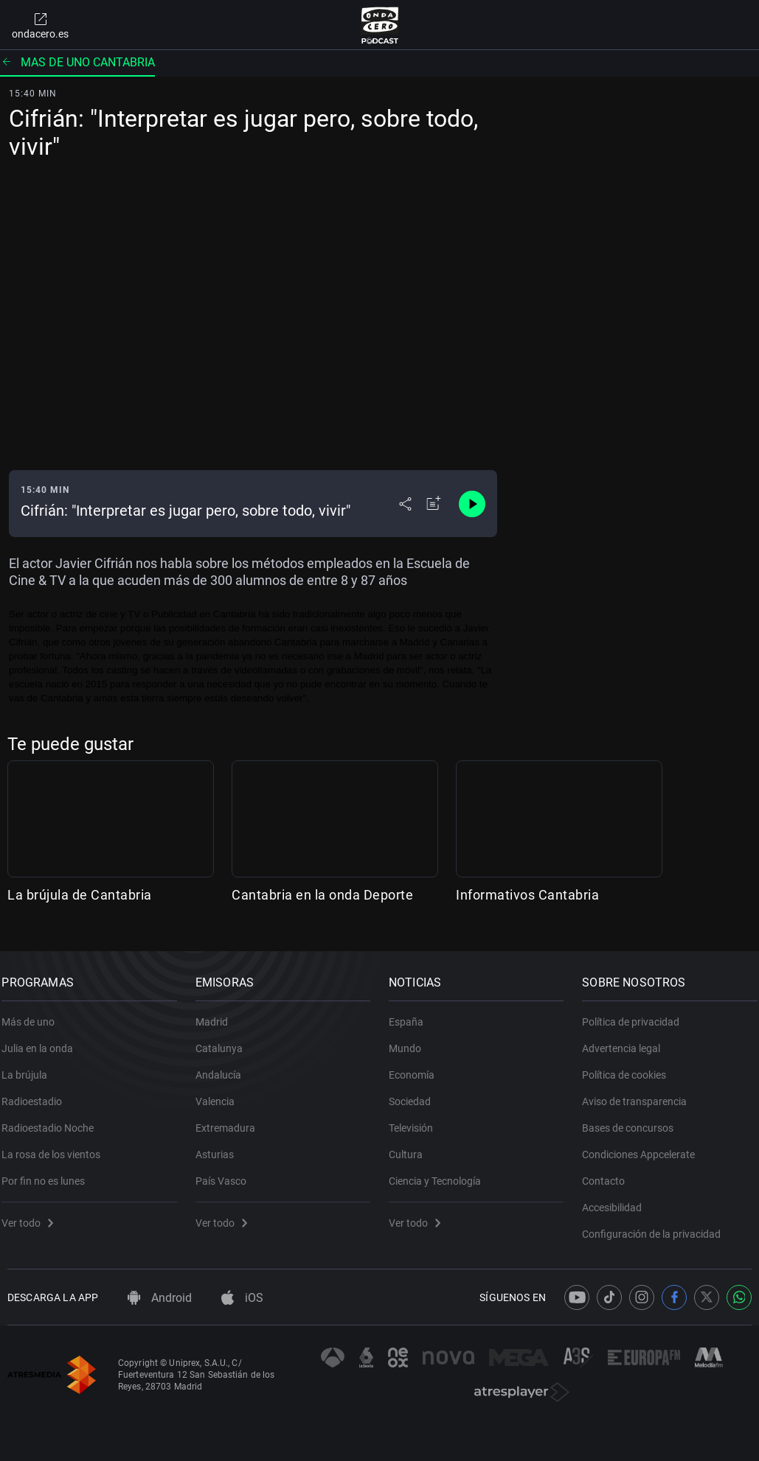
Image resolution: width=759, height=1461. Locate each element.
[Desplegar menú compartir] (405, 504)
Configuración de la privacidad (657, 1226)
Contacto (609, 1173)
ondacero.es (40, 25)
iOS (242, 1298)
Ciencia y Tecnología (441, 1173)
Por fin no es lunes (49, 1173)
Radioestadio (37, 1093)
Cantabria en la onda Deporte (322, 895)
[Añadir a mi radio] (433, 504)
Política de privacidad (636, 1014)
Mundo (411, 1040)
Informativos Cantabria (527, 895)
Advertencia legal (627, 1040)
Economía (417, 1067)
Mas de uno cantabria (77, 62)
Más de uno (33, 1014)
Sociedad (416, 1093)
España (412, 1014)
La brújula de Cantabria (79, 895)
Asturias (220, 1146)
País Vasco (226, 1173)
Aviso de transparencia (640, 1093)
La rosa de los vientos (56, 1146)
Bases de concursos (633, 1120)
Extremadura (230, 1120)
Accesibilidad (618, 1199)
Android (160, 1298)
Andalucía (223, 1067)
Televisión (417, 1120)
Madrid (217, 1014)
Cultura (412, 1146)
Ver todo (33, 1215)
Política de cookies (630, 1067)
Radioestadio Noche (53, 1120)
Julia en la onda (43, 1040)
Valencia (220, 1093)
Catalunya (224, 1040)
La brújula (30, 1067)
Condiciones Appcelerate (644, 1146)
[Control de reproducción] (472, 504)
